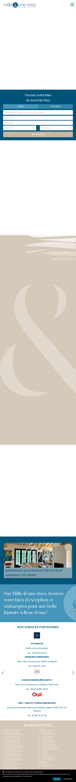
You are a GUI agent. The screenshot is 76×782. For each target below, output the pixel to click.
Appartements (46, 766)
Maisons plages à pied (12, 758)
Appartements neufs (48, 758)
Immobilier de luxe (9, 762)
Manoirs (44, 751)
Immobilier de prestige (46, 743)
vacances (55, 106)
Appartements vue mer (49, 734)
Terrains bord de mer (11, 736)
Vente (20, 106)
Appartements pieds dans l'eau (14, 747)
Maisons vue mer (47, 732)
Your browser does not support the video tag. (38, 49)
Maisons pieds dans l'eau (13, 745)
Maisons (44, 764)
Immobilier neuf (44, 755)
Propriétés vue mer (47, 741)
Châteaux (44, 753)
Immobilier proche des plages (13, 755)
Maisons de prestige (48, 745)
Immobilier (43, 762)
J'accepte (57, 779)
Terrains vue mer (47, 736)
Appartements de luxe (11, 764)
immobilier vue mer (45, 730)
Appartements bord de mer (13, 734)
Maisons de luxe (10, 766)
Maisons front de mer (12, 741)
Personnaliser (68, 779)
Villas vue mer (46, 739)
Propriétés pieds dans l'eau (13, 751)
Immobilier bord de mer (10, 730)
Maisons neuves (46, 760)
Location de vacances (10, 768)
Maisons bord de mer (11, 732)
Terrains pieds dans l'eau (13, 749)
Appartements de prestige (50, 747)
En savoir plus (26, 776)
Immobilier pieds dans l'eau (12, 743)
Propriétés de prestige (49, 749)
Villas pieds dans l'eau (12, 753)
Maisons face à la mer (12, 739)
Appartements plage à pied (13, 760)
